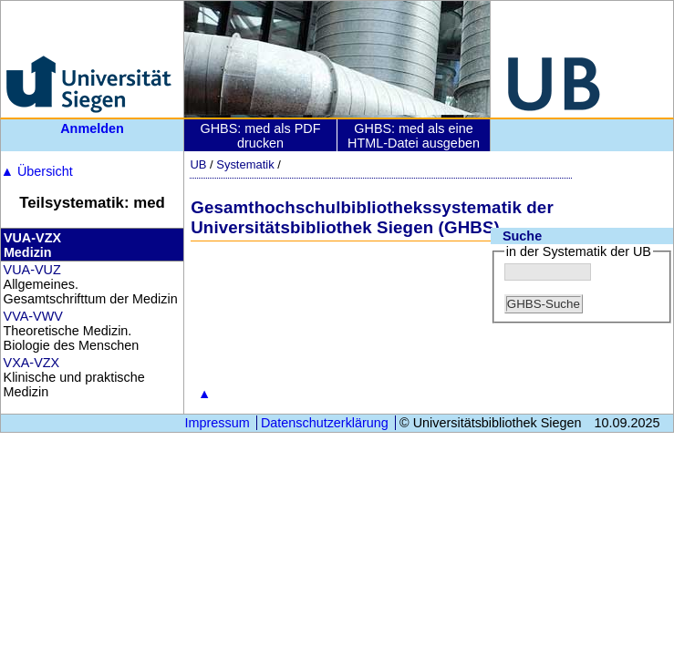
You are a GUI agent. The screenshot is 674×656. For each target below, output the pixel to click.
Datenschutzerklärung (325, 422)
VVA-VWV (33, 316)
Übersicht (37, 171)
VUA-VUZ (32, 269)
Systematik (245, 164)
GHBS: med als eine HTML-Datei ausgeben (413, 135)
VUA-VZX (32, 238)
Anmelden (92, 128)
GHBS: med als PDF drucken (261, 135)
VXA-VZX (32, 362)
